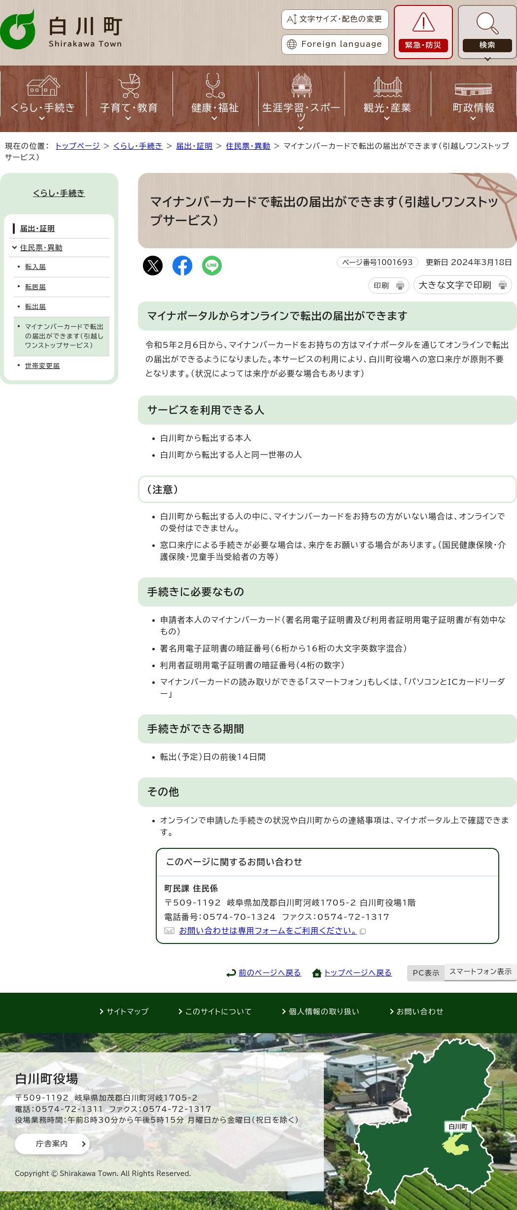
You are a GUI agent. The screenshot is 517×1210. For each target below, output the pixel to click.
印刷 (381, 285)
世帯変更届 (42, 366)
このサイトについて (218, 1011)
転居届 (35, 287)
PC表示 (426, 973)
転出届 (35, 306)
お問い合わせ (420, 1011)
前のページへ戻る (270, 972)
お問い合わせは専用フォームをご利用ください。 (272, 931)
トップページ (78, 146)
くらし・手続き (138, 146)
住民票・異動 (248, 146)
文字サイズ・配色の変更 (340, 19)
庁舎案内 (52, 1143)
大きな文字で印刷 (455, 285)
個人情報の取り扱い (324, 1011)
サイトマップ (127, 1011)
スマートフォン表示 (480, 971)
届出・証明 (194, 146)
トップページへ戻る (358, 972)
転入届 (35, 267)
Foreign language (342, 44)
